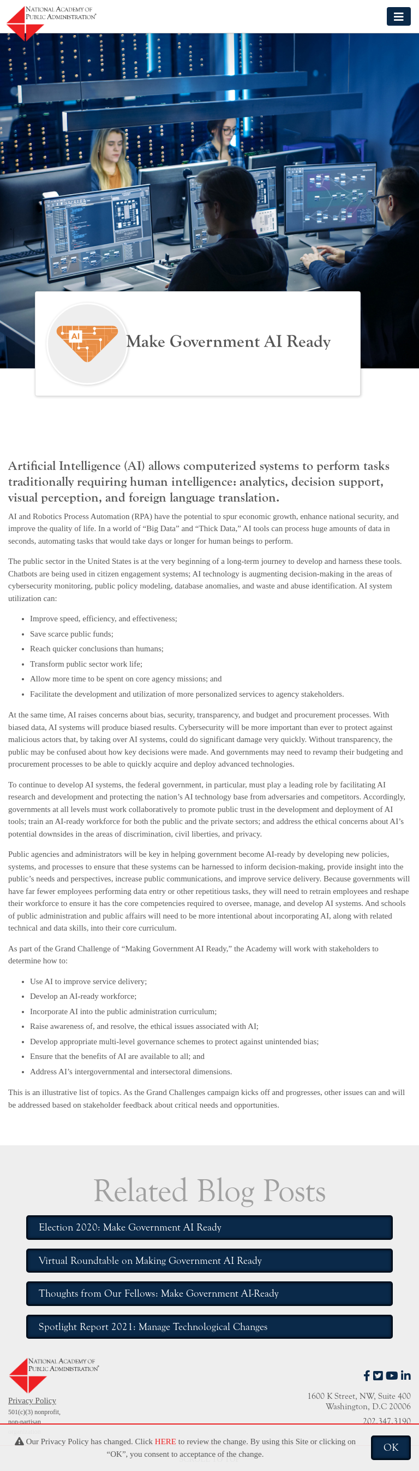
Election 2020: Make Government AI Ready (130, 1227)
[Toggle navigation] (399, 16)
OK (391, 1447)
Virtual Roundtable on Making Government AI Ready (150, 1261)
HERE (165, 1441)
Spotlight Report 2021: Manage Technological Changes (153, 1327)
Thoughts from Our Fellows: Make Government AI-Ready (158, 1293)
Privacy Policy (32, 1400)
